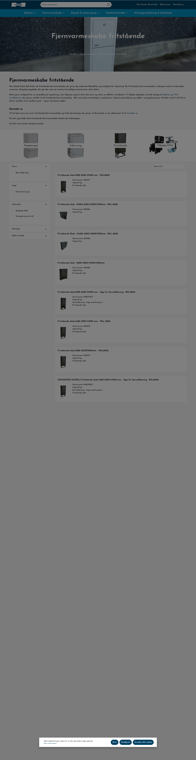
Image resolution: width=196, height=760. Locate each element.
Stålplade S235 (22, 211)
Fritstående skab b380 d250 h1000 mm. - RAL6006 (84, 175)
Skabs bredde (29, 236)
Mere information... (50, 743)
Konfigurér (125, 742)
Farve (29, 167)
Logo (29, 186)
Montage (29, 229)
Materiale (29, 204)
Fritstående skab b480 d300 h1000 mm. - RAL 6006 (84, 321)
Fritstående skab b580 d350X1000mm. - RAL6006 (83, 351)
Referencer (165, 5)
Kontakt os (178, 5)
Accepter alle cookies (143, 742)
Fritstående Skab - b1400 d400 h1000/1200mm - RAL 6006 (88, 234)
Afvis (114, 742)
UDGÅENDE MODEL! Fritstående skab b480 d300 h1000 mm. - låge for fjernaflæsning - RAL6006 (108, 380)
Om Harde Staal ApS (147, 5)
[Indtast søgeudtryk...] (73, 4)
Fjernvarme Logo (23, 192)
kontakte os (132, 113)
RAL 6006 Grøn (22, 173)
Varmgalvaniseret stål (25, 216)
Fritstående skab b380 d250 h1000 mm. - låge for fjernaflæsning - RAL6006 (96, 292)
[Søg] (109, 4)
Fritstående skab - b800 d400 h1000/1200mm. (81, 263)
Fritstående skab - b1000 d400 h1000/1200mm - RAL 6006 (88, 204)
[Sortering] (170, 166)
